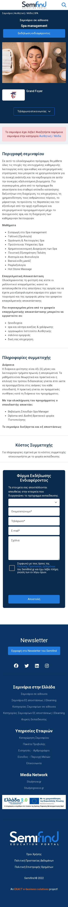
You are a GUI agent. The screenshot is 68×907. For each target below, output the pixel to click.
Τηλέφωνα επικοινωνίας (34, 111)
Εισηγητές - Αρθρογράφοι (34, 750)
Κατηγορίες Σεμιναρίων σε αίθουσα (34, 706)
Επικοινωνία (34, 763)
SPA (36, 13)
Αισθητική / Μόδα (23, 13)
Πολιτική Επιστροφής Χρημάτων (34, 867)
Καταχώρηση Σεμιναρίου (34, 737)
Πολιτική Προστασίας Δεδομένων (34, 860)
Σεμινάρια (7, 13)
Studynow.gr (34, 781)
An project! (34, 889)
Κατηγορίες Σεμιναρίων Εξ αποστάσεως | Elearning (34, 713)
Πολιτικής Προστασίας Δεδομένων (36, 566)
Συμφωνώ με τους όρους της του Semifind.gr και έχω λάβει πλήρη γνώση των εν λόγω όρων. (37, 568)
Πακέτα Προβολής (34, 744)
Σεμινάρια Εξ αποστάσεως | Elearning (34, 700)
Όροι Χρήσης (34, 854)
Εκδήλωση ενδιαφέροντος (34, 33)
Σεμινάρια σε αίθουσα (34, 694)
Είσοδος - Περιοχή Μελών (34, 757)
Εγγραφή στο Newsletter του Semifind (34, 650)
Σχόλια (34, 548)
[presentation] (35, 584)
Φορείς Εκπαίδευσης (34, 719)
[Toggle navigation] (7, 4)
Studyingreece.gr (34, 788)
